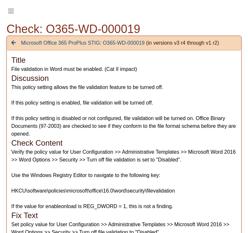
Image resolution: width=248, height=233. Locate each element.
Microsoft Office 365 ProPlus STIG (60, 43)
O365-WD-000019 (124, 43)
